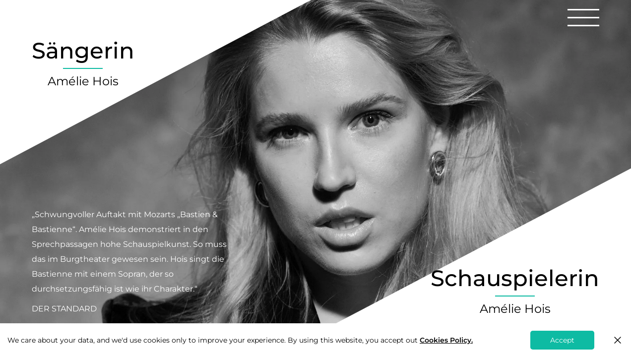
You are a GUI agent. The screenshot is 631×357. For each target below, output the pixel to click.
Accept (562, 340)
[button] (583, 17)
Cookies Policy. (446, 340)
